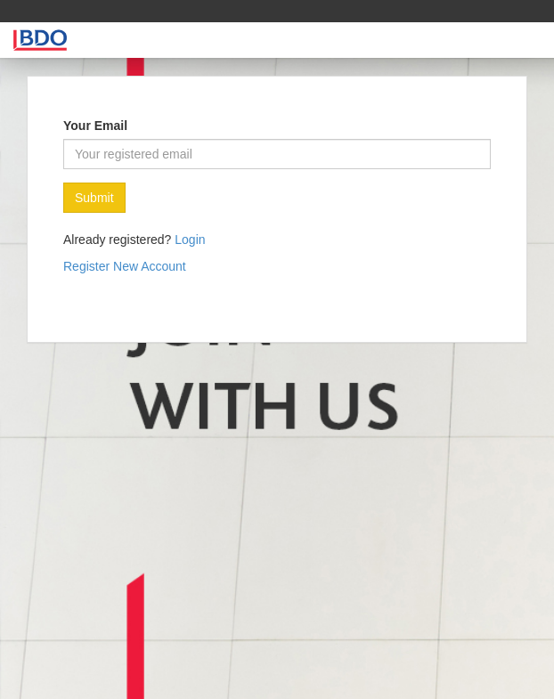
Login (190, 239)
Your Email (95, 125)
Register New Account (124, 266)
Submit (94, 198)
